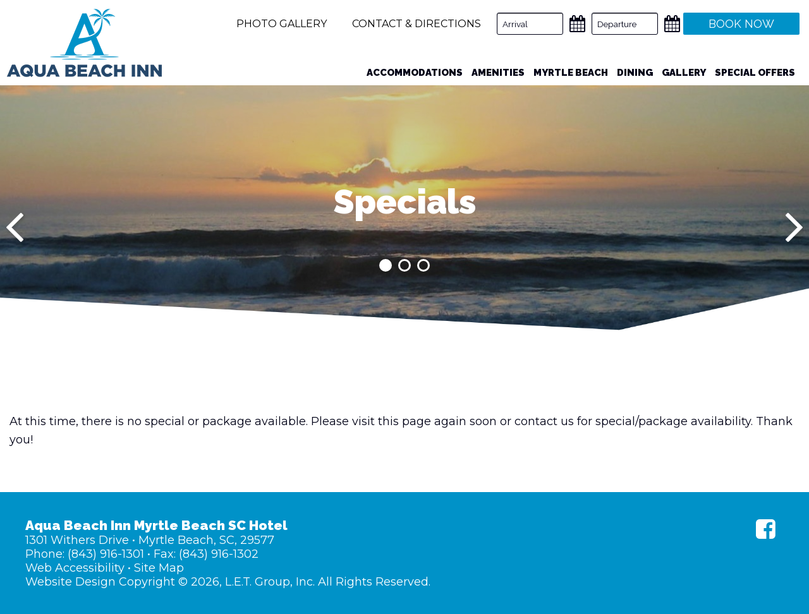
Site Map (159, 568)
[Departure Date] (625, 24)
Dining (635, 72)
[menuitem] (414, 73)
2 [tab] (404, 265)
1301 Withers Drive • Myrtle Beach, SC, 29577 (149, 540)
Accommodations (415, 72)
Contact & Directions (416, 24)
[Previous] (14, 227)
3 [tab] (423, 265)
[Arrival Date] (530, 24)
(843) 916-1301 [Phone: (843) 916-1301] (106, 554)
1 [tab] (385, 265)
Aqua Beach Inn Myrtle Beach (84, 43)
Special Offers (755, 72)
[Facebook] (766, 529)
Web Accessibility (75, 568)
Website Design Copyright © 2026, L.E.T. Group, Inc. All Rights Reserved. (227, 582)
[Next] (794, 227)
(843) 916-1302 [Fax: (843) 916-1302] (219, 554)
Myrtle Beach (570, 72)
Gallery (684, 72)
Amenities (498, 72)
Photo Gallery (281, 24)
